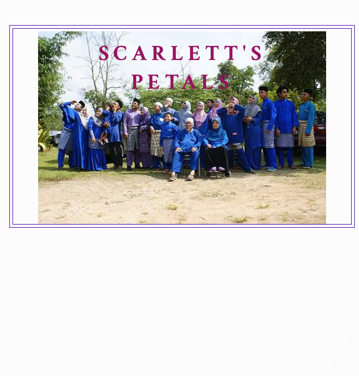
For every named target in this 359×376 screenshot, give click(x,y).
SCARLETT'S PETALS (182, 68)
